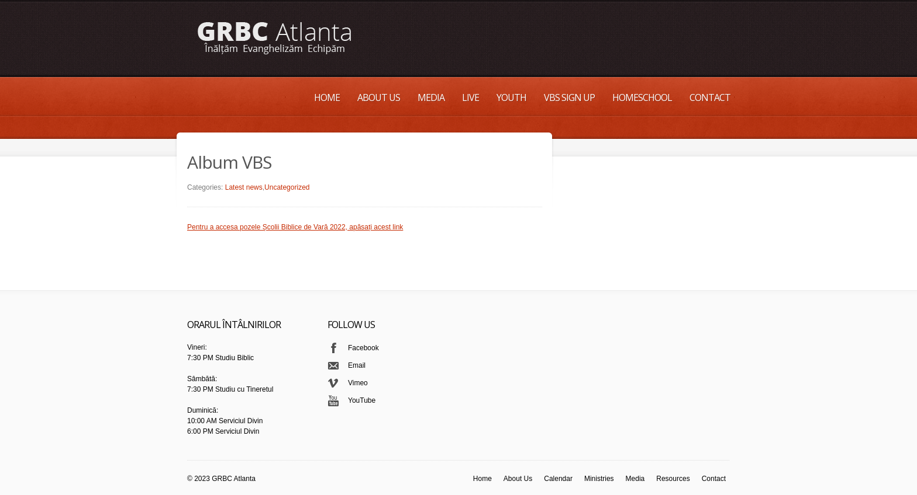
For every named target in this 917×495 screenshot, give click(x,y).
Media (431, 97)
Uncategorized (286, 187)
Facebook (363, 348)
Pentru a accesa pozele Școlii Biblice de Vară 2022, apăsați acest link (295, 227)
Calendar (558, 479)
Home (327, 97)
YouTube (361, 400)
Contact (710, 97)
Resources (673, 479)
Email (357, 365)
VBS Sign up (569, 97)
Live (470, 97)
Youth (511, 97)
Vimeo (358, 383)
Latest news (244, 187)
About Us (378, 97)
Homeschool (642, 97)
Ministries (599, 479)
